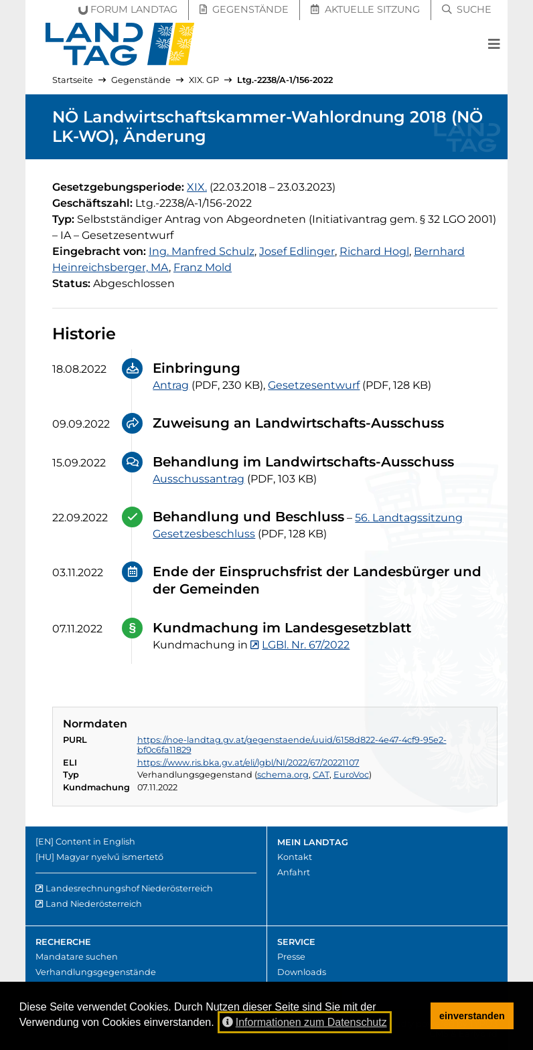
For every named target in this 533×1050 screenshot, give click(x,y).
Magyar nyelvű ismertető (109, 857)
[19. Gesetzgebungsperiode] (197, 187)
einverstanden (472, 1016)
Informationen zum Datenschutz (304, 1022)
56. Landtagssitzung (409, 517)
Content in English (95, 842)
